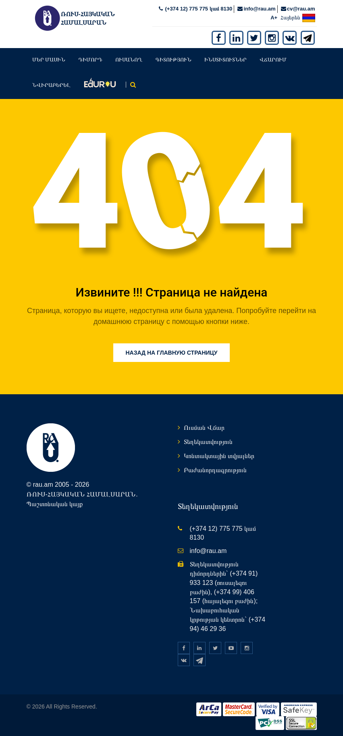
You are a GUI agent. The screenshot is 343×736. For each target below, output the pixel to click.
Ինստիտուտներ (225, 60)
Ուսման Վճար (204, 427)
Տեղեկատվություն (208, 441)
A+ (273, 18)
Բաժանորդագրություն (215, 470)
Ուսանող (128, 60)
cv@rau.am (301, 9)
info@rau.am (259, 9)
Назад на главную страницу (171, 352)
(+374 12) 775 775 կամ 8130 (198, 9)
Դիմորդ (90, 60)
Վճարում (273, 60)
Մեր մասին (49, 60)
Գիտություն (173, 60)
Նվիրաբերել (51, 85)
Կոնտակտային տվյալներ (219, 455)
